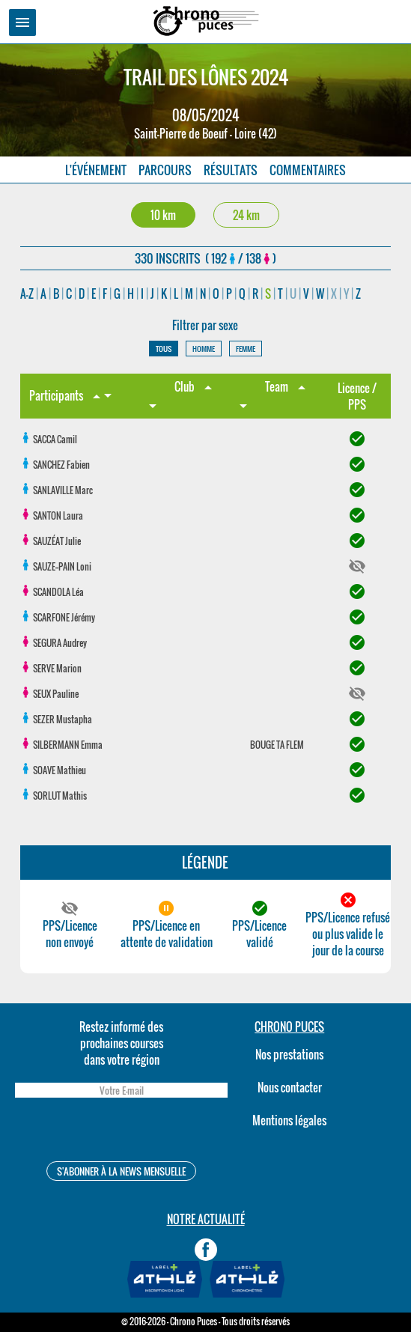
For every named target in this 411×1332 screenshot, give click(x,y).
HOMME (203, 348)
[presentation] (121, 1131)
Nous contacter (290, 1087)
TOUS (163, 348)
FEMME (245, 348)
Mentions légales (289, 1120)
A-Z (27, 293)
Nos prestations (289, 1054)
